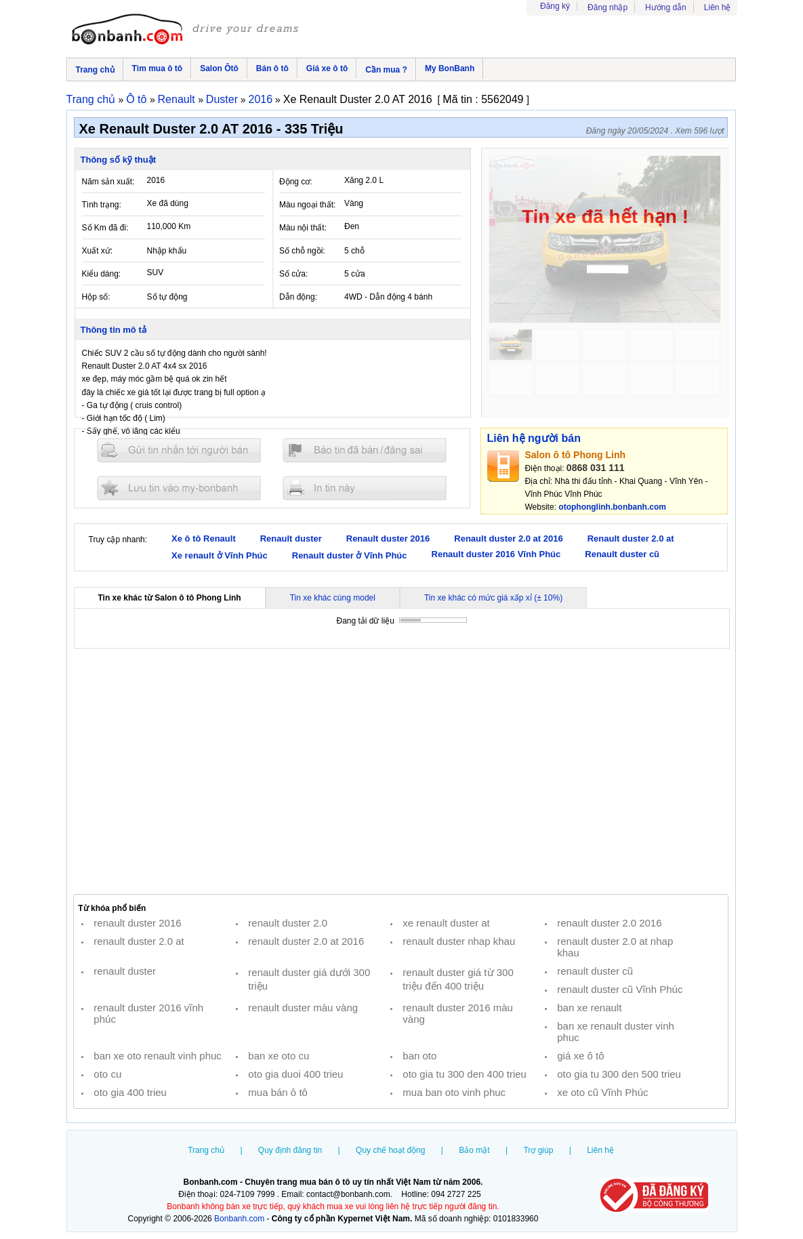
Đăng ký (555, 6)
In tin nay (365, 487)
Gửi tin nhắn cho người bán (179, 450)
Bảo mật (474, 1150)
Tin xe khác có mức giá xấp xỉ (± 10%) (493, 598)
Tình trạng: (101, 204)
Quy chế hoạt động (390, 1150)
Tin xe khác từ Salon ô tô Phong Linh (169, 598)
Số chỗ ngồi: (302, 251)
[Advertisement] (401, 771)
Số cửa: (293, 274)
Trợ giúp (538, 1150)
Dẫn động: (298, 297)
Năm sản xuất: (108, 181)
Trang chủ (95, 70)
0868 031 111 (596, 467)
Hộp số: (96, 297)
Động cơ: (295, 181)
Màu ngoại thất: (307, 204)
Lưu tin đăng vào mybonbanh (179, 487)
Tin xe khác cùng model (332, 598)
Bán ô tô (272, 68)
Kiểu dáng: (101, 274)
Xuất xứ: (97, 251)
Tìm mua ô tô (157, 68)
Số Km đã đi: (105, 227)
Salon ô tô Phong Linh (575, 454)
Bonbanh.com (239, 1218)
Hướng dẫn (665, 7)
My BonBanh (449, 68)
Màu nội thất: (303, 227)
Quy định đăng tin (290, 1150)
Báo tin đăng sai (365, 450)
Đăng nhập (607, 7)
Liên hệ (717, 7)
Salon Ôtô (219, 68)
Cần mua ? (386, 70)
